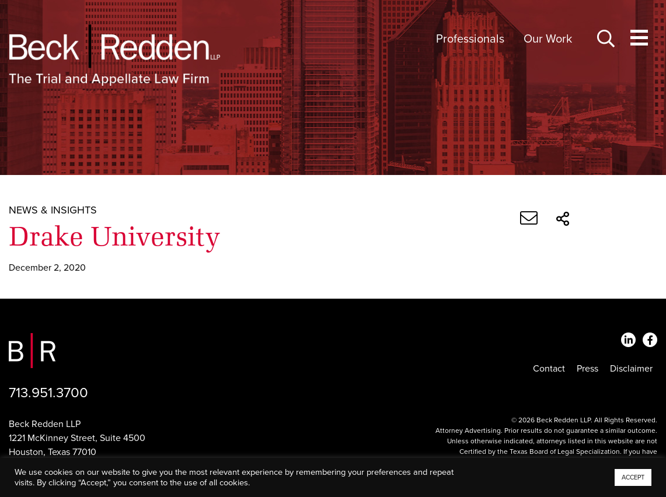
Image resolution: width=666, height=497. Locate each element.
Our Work (548, 39)
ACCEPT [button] (633, 477)
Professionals (470, 39)
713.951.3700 (48, 392)
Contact (549, 368)
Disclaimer (631, 368)
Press (587, 368)
